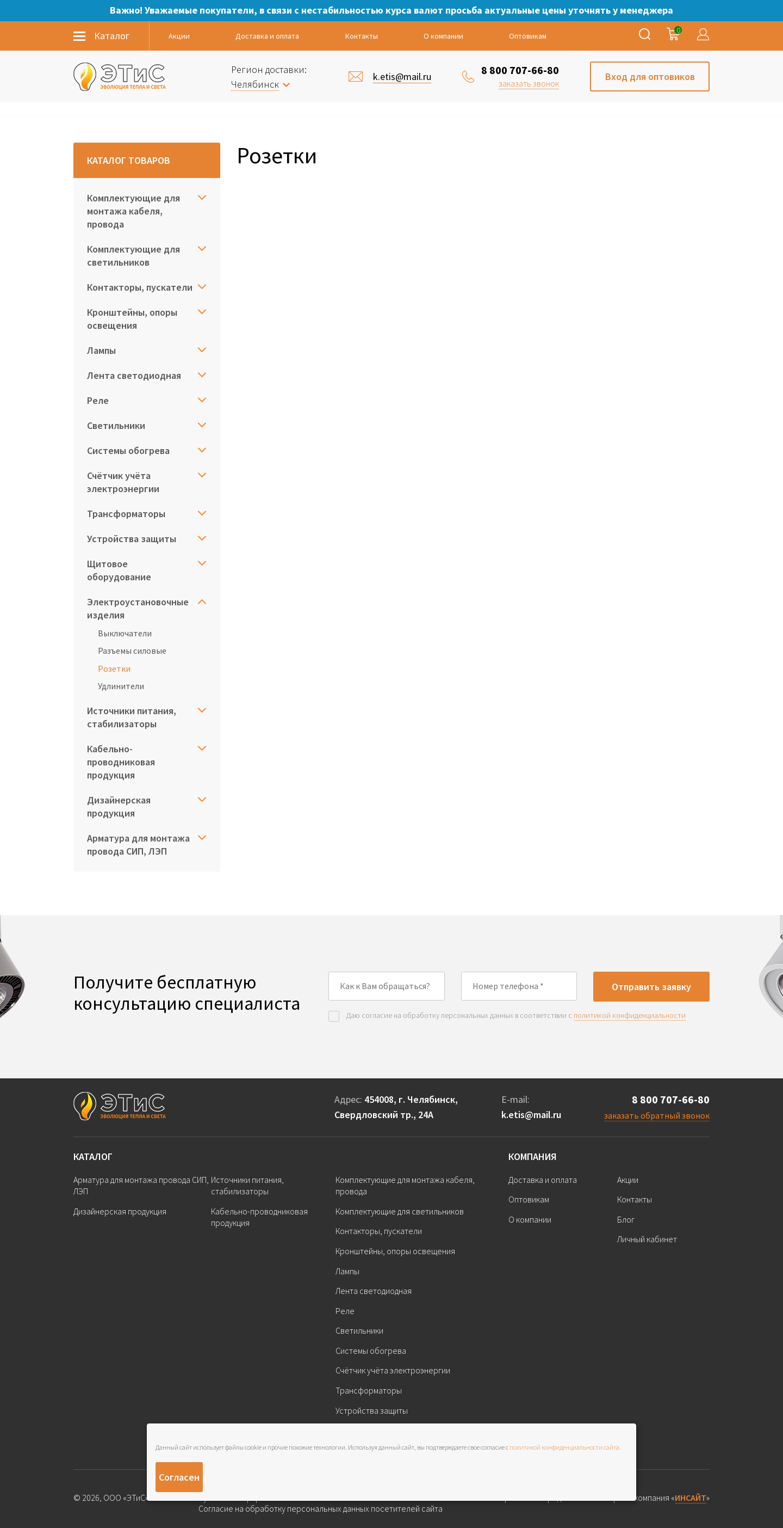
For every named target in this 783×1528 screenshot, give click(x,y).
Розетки (114, 668)
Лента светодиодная (134, 375)
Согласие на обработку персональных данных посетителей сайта (320, 1509)
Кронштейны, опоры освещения (132, 319)
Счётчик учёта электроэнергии (123, 482)
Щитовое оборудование (119, 570)
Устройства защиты (131, 538)
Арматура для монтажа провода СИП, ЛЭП (138, 844)
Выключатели (125, 633)
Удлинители (121, 685)
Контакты (361, 36)
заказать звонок (529, 83)
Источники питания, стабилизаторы (131, 717)
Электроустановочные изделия (138, 608)
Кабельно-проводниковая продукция (121, 761)
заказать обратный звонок (657, 1115)
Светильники (116, 425)
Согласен (179, 1477)
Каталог (93, 1156)
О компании (443, 36)
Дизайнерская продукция (119, 806)
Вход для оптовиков (650, 76)
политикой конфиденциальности (630, 1015)
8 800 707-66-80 (520, 70)
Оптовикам (527, 36)
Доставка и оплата (267, 36)
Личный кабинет (647, 1239)
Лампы (101, 350)
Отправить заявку (651, 986)
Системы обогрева (128, 450)
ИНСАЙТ (690, 1497)
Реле (98, 400)
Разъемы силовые (132, 650)
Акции (179, 36)
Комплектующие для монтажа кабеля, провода (133, 211)
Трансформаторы (126, 513)
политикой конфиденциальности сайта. (565, 1447)
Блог (626, 1219)
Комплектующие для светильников (133, 255)
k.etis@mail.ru (531, 1114)
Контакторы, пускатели (139, 287)
